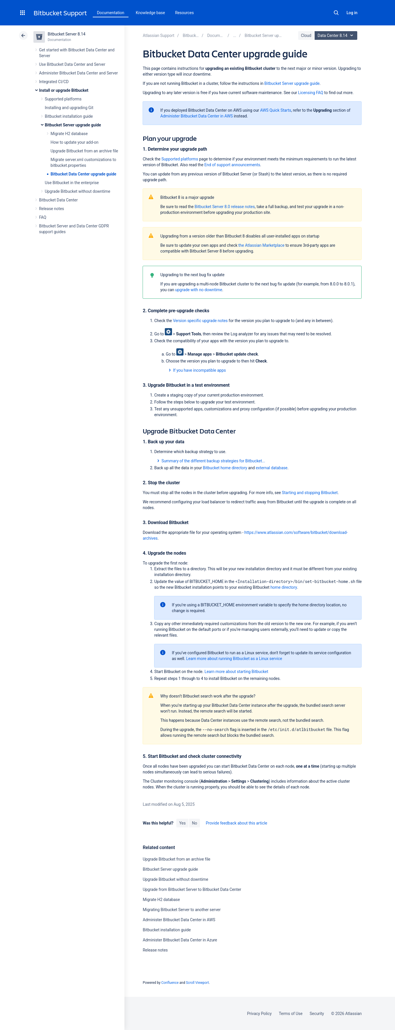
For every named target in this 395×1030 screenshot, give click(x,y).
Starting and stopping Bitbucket (310, 492)
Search (336, 12)
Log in (352, 12)
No (194, 823)
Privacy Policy (259, 1013)
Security (317, 1013)
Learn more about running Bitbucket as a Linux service (234, 658)
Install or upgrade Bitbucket (63, 90)
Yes (182, 823)
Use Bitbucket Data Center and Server (72, 64)
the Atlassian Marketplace (261, 245)
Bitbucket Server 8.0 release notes (224, 206)
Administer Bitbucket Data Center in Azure (180, 940)
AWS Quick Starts (275, 110)
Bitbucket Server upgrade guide (73, 125)
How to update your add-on (75, 142)
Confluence (170, 983)
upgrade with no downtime (198, 289)
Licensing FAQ (310, 92)
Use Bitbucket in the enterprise (72, 182)
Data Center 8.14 (336, 35)
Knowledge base (150, 12)
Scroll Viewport (197, 983)
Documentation (110, 12)
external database (272, 468)
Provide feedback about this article (236, 823)
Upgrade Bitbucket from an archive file (84, 151)
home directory (284, 587)
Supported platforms (63, 99)
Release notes (51, 208)
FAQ (42, 217)
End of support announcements (232, 164)
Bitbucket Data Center (58, 200)
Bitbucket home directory (225, 468)
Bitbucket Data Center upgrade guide (83, 174)
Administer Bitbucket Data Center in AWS (196, 116)
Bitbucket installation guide (69, 116)
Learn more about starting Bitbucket (236, 671)
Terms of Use (291, 1013)
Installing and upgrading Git (69, 107)
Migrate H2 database (69, 133)
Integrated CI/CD (54, 81)
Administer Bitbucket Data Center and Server (78, 73)
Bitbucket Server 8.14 (67, 34)
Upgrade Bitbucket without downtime (77, 191)
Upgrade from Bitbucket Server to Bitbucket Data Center (192, 889)
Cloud (306, 35)
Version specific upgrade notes (200, 320)
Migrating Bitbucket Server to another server (181, 909)
